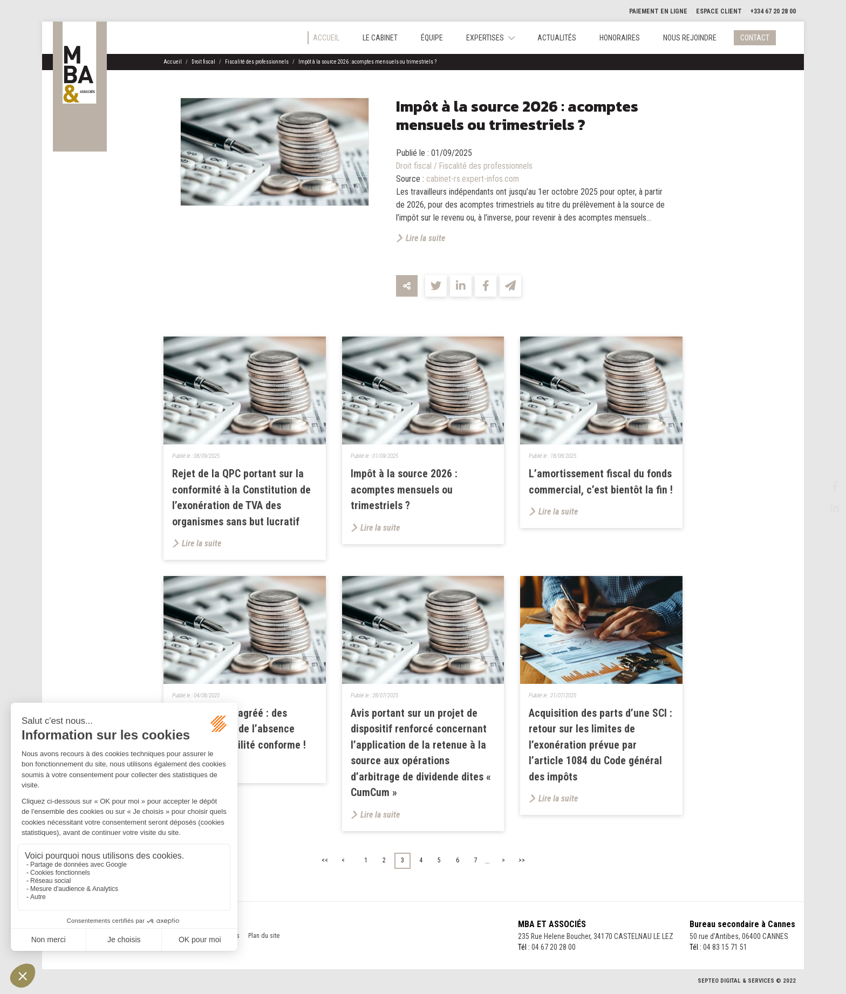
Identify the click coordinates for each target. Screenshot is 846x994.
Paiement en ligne (658, 11)
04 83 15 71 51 (725, 950)
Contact (754, 37)
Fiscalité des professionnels (257, 62)
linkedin (824, 508)
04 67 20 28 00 (552, 950)
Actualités (556, 37)
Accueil (326, 37)
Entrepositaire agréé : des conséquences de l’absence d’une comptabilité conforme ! (239, 730)
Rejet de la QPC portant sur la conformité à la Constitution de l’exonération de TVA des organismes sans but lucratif (241, 498)
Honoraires (619, 37)
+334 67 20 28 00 (773, 11)
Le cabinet (380, 37)
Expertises (485, 37)
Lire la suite (425, 238)
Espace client (719, 11)
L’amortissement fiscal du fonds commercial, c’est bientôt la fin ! (601, 482)
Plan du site (263, 938)
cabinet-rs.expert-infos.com (473, 179)
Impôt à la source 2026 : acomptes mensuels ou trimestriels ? (367, 62)
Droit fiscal (203, 62)
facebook (824, 486)
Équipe (432, 37)
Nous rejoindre (690, 37)
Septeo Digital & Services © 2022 (747, 984)
